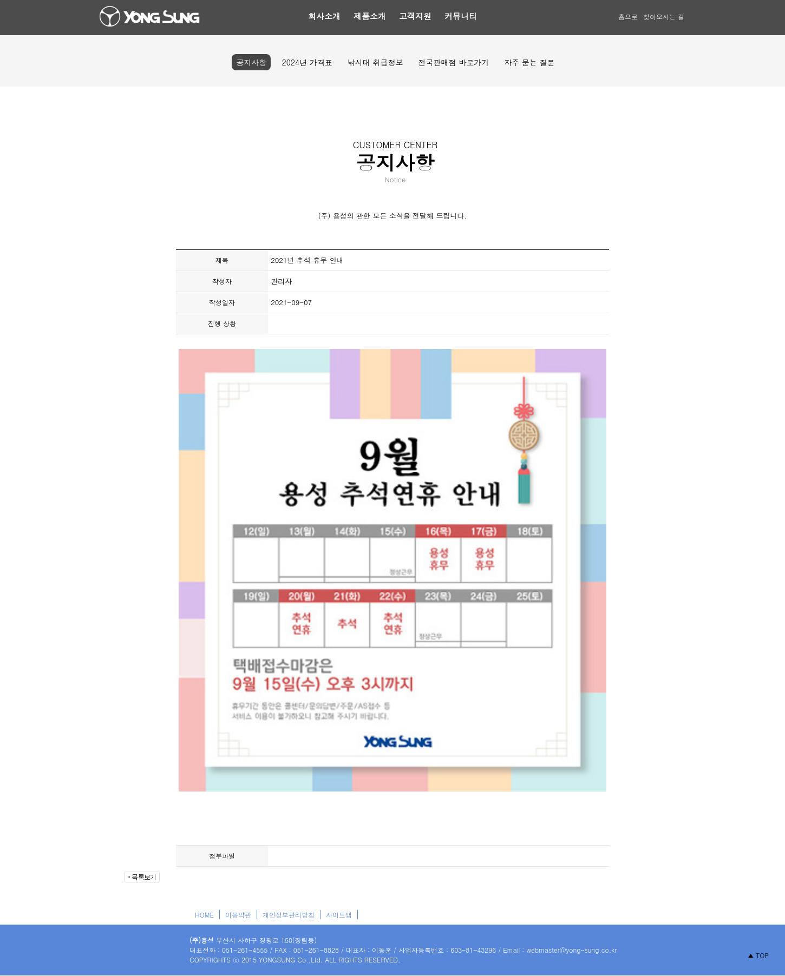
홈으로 (628, 16)
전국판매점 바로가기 (453, 62)
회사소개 (324, 16)
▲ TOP (758, 955)
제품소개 (370, 16)
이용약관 (238, 914)
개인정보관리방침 (289, 914)
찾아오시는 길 (663, 16)
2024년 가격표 (307, 62)
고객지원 (415, 16)
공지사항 (251, 62)
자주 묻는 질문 (529, 62)
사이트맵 (339, 914)
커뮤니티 (460, 16)
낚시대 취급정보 (375, 62)
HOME (204, 914)
